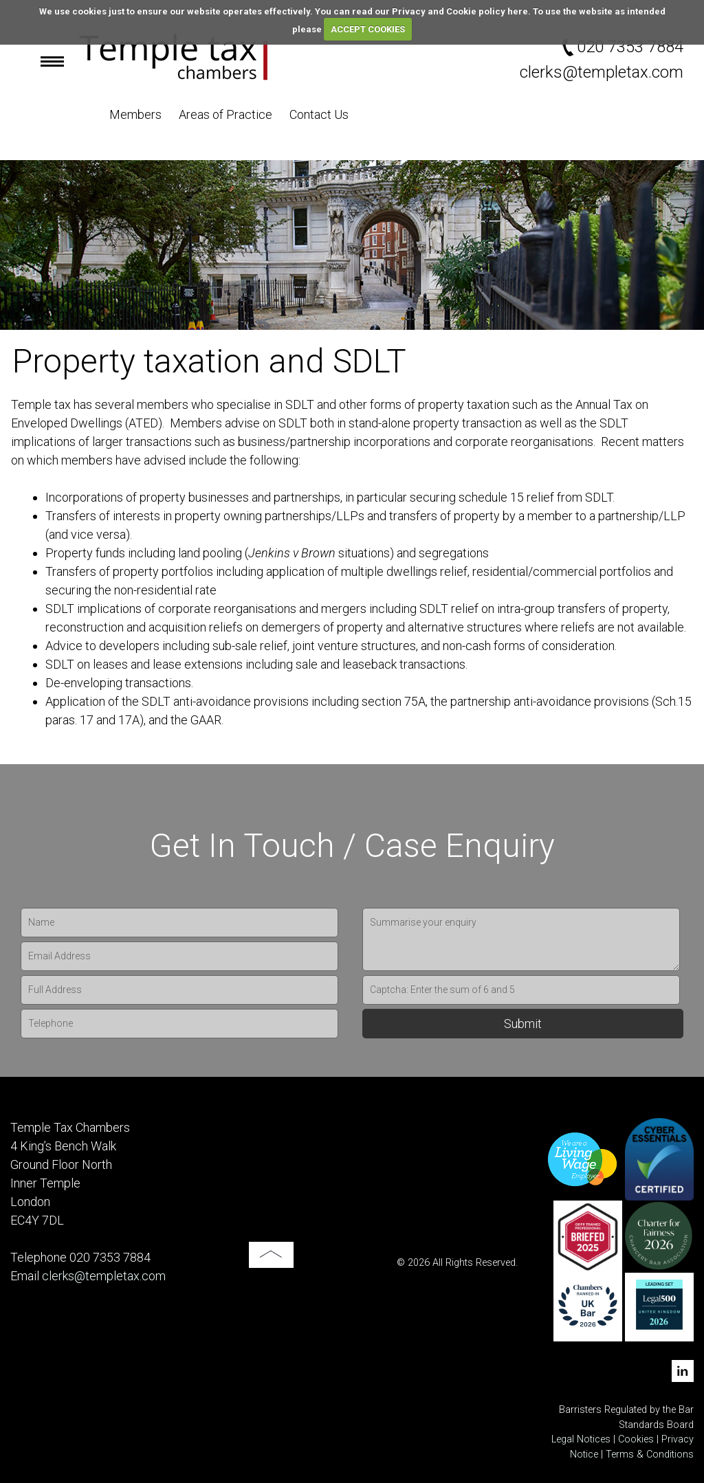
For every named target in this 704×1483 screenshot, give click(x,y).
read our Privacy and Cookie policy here (440, 11)
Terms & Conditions (650, 1454)
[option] (352, 245)
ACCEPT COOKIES (368, 29)
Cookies (636, 1439)
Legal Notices (580, 1439)
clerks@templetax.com (601, 72)
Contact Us (319, 114)
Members (135, 114)
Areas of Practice (225, 114)
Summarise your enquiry (521, 939)
